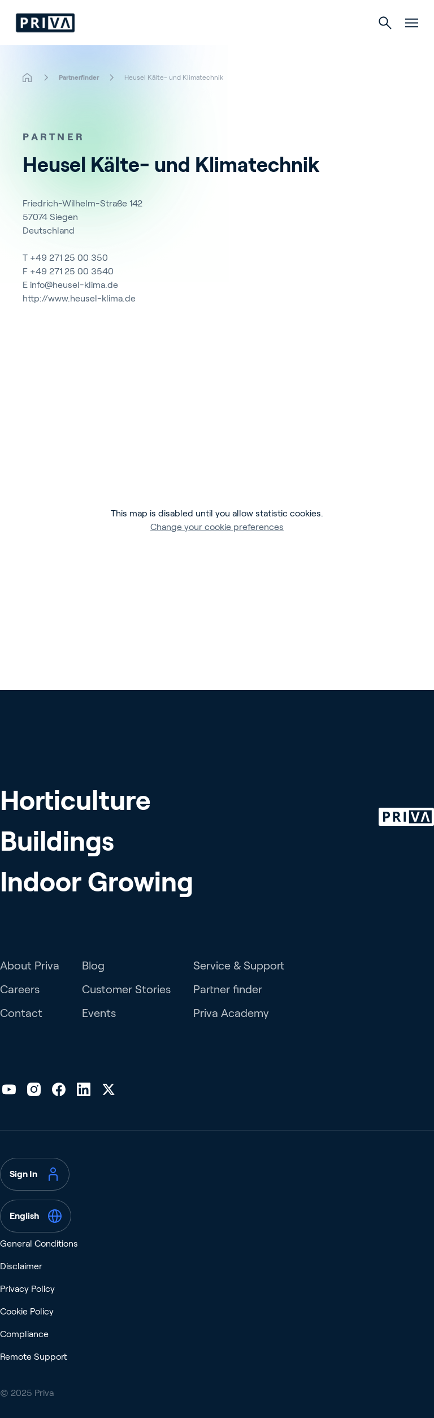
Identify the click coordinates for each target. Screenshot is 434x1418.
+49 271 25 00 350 (69, 257)
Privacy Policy (27, 1289)
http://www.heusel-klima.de (79, 298)
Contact (21, 1013)
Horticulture (75, 801)
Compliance (24, 1334)
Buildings (57, 841)
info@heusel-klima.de (74, 285)
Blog (93, 965)
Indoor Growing (96, 882)
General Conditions (39, 1243)
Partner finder (227, 989)
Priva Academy (231, 1013)
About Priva (29, 965)
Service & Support (238, 965)
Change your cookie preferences (217, 527)
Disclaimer (21, 1266)
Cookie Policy (27, 1311)
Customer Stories (126, 989)
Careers (20, 989)
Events (99, 1013)
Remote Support (33, 1356)
